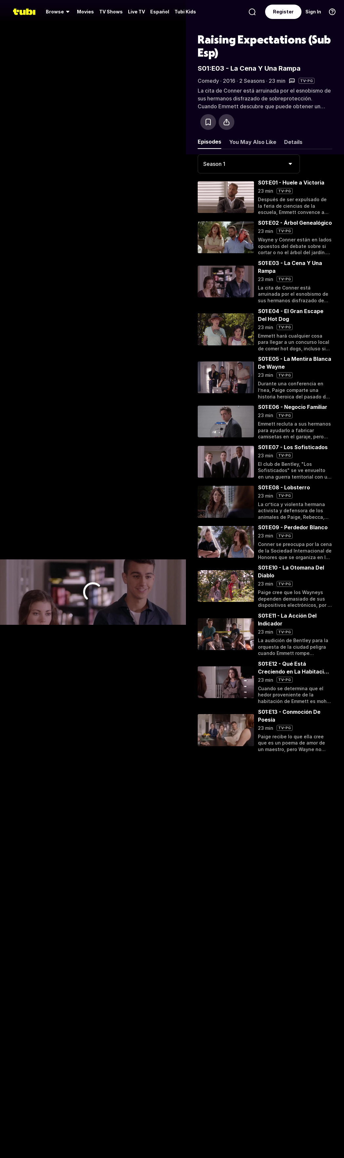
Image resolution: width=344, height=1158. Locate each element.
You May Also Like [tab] (252, 142)
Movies (85, 11)
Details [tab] (293, 142)
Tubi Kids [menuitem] (185, 11)
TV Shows (111, 11)
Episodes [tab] (209, 141)
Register (283, 11)
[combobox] (248, 164)
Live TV (136, 11)
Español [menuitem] (159, 11)
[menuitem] (59, 12)
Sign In (313, 11)
